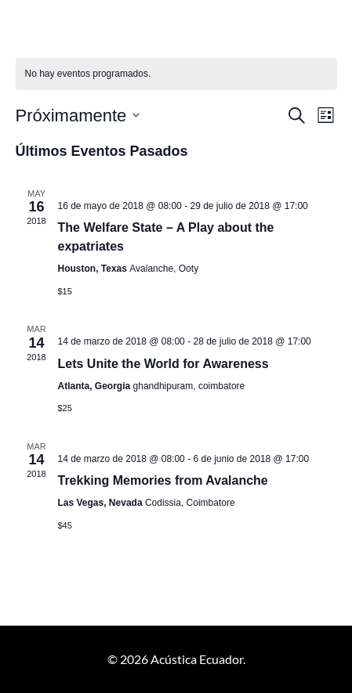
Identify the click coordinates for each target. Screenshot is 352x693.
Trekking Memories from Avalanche (163, 480)
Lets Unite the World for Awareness (163, 363)
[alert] (176, 74)
